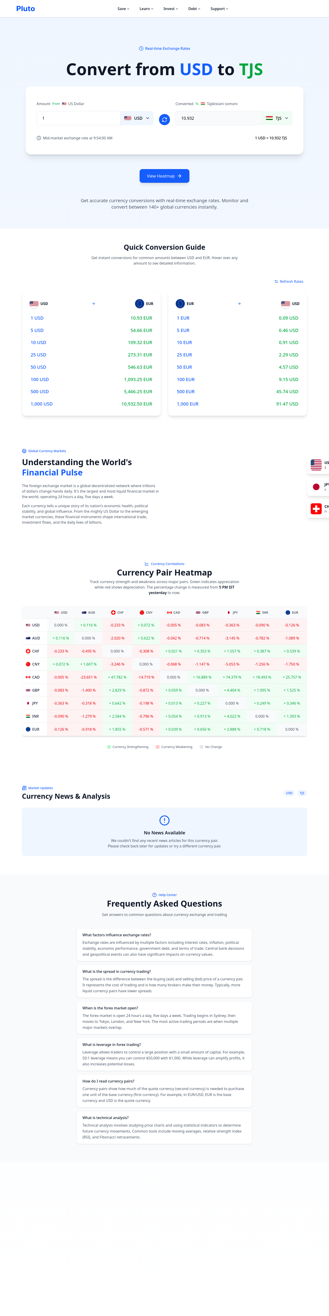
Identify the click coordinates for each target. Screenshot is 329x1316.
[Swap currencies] (164, 118)
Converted (207, 103)
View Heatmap (164, 176)
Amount (60, 103)
